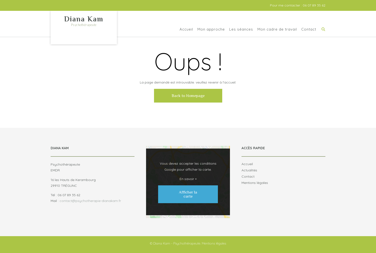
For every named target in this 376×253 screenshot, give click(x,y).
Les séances (241, 29)
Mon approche (211, 29)
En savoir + (188, 179)
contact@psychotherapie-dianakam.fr (90, 201)
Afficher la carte (188, 194)
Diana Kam (83, 19)
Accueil (186, 29)
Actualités (249, 170)
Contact (308, 29)
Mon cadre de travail (277, 29)
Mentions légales (255, 183)
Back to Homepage (188, 95)
